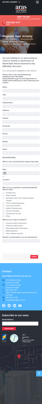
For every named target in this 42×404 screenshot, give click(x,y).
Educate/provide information (17, 228)
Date (4, 169)
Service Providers (13, 211)
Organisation (7, 103)
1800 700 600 (23, 17)
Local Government (13, 206)
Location (5, 180)
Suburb (5, 118)
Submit (34, 257)
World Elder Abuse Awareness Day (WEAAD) (17, 41)
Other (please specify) (14, 233)
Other (8, 216)
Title (4, 95)
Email (4, 149)
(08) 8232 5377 (13, 22)
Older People (11, 195)
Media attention (12, 231)
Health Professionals (14, 208)
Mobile (5, 141)
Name (4, 87)
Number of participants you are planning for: (20, 237)
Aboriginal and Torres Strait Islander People (20, 199)
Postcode (6, 126)
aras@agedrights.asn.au (15, 300)
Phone (5, 134)
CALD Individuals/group (15, 203)
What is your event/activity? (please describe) (20, 162)
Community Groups (13, 214)
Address (5, 110)
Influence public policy (14, 226)
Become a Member (9, 2)
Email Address (8, 319)
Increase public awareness (16, 223)
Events (14, 39)
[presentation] (18, 248)
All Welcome (10, 193)
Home (5, 39)
